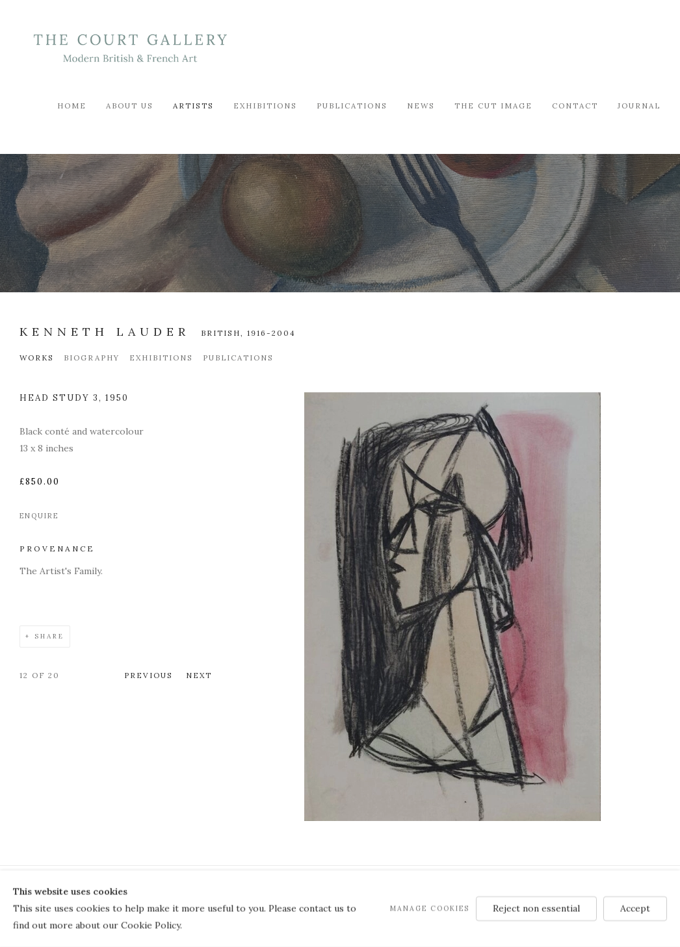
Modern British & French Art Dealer (130, 48)
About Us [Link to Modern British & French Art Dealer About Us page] (129, 105)
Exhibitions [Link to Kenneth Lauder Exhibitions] (161, 357)
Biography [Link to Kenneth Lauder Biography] (92, 357)
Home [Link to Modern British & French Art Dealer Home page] (71, 105)
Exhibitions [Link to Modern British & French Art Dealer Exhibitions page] (265, 105)
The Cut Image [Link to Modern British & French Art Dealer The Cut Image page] (493, 105)
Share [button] (49, 636)
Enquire (39, 515)
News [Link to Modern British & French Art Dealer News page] (421, 105)
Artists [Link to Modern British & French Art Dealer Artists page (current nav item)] (193, 105)
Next (199, 675)
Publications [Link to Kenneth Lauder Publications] (238, 357)
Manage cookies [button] (429, 908)
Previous (148, 675)
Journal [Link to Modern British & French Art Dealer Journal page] (639, 105)
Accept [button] (635, 908)
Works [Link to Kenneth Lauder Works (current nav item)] (37, 357)
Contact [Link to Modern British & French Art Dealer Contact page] (575, 105)
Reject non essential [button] (536, 908)
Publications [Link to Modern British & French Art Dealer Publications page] (352, 105)
